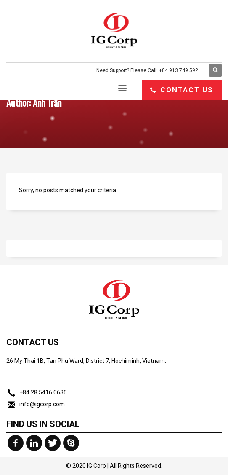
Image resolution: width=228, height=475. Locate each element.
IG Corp (96, 465)
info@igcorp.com (42, 404)
